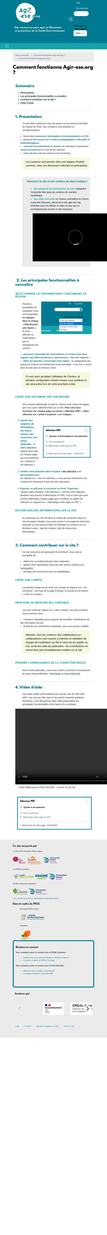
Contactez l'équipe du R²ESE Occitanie (39, 960)
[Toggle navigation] (7, 46)
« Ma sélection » (69, 471)
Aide (78, 3)
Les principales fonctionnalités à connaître (43, 96)
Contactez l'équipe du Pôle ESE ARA (38, 973)
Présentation (27, 92)
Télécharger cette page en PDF (36, 817)
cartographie (26, 568)
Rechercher (70, 19)
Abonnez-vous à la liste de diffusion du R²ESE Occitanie (45, 958)
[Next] (87, 1008)
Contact (27, 1026)
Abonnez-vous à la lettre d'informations (39, 971)
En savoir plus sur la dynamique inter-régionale (36, 898)
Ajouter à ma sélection (34, 807)
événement (43, 561)
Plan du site (69, 1026)
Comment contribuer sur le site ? (38, 99)
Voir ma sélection (30, 813)
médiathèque (63, 571)
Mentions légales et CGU (47, 1026)
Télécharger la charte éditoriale (64, 673)
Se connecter (82, 8)
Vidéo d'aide (27, 103)
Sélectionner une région (80, 27)
